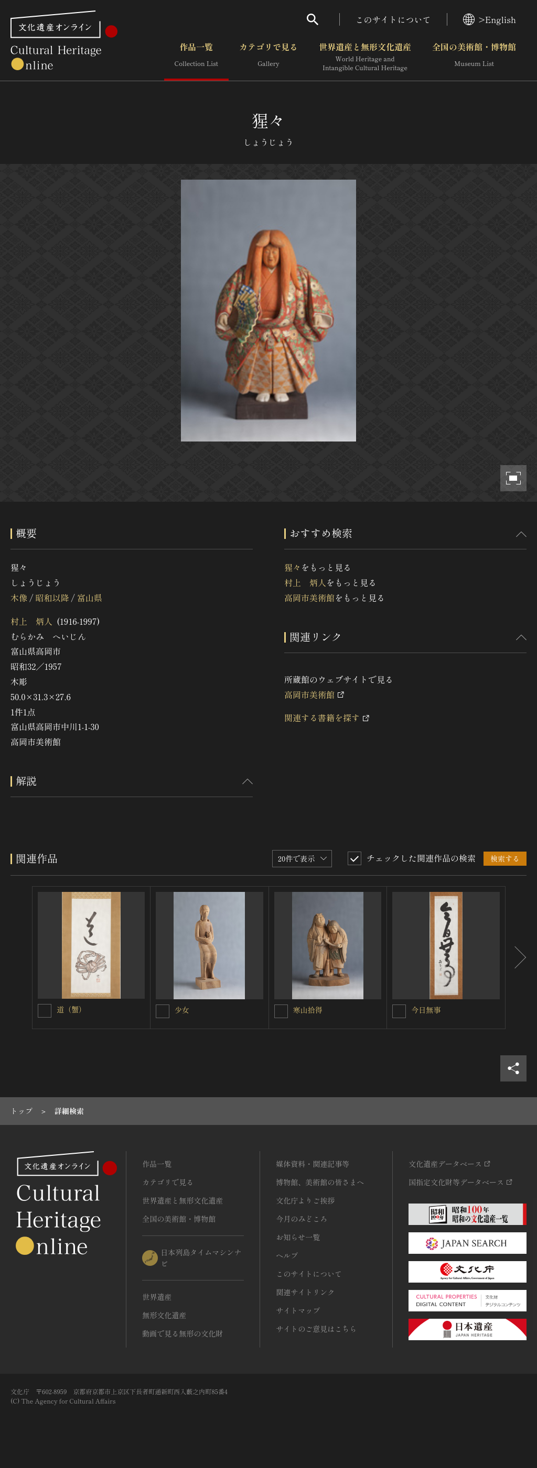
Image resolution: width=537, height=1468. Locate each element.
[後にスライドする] (516, 957)
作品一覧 (196, 57)
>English (489, 19)
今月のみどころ (301, 1218)
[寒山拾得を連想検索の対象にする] (281, 1011)
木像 (18, 597)
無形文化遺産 (164, 1315)
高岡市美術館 (309, 597)
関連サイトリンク (305, 1292)
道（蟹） (71, 1009)
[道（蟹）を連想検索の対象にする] (44, 1011)
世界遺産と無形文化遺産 (365, 57)
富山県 (89, 597)
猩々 (292, 567)
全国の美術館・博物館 (474, 57)
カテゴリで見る (268, 57)
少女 (182, 1010)
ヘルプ (287, 1255)
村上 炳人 (31, 621)
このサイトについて (393, 19)
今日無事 (426, 1010)
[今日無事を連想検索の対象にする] (399, 1011)
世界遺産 (156, 1297)
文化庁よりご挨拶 (305, 1200)
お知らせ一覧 (298, 1237)
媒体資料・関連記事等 (312, 1163)
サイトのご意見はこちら (316, 1328)
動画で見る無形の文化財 (182, 1333)
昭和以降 (52, 597)
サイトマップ (298, 1310)
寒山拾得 (308, 1010)
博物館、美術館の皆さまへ (320, 1182)
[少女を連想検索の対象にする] (162, 1011)
